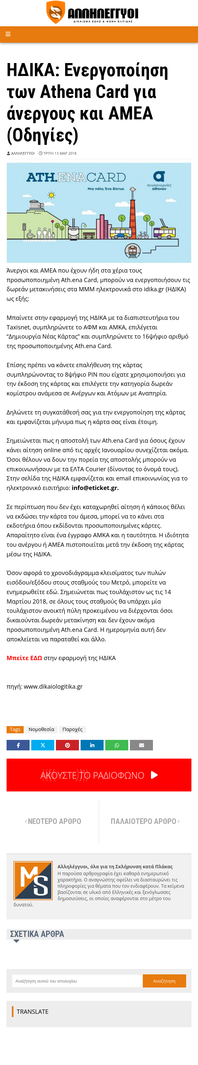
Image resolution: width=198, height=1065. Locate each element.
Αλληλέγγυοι (23, 153)
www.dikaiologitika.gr (53, 686)
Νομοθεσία (41, 729)
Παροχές (72, 729)
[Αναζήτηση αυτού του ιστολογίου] (77, 980)
